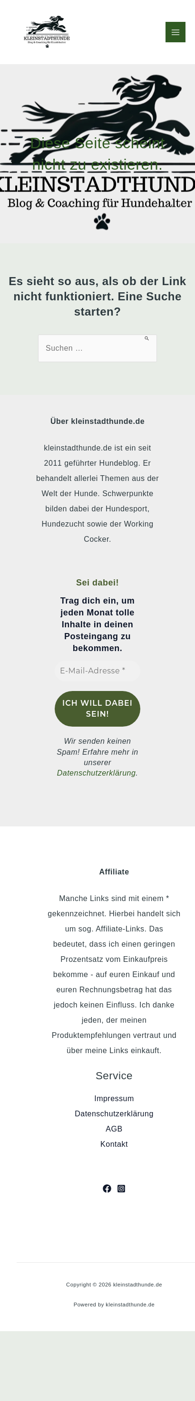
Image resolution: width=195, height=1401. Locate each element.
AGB (114, 1129)
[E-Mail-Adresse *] (97, 671)
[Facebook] (107, 1188)
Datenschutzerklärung (96, 773)
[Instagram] (121, 1188)
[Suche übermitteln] (147, 338)
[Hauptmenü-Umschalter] (175, 32)
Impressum (114, 1098)
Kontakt (114, 1144)
